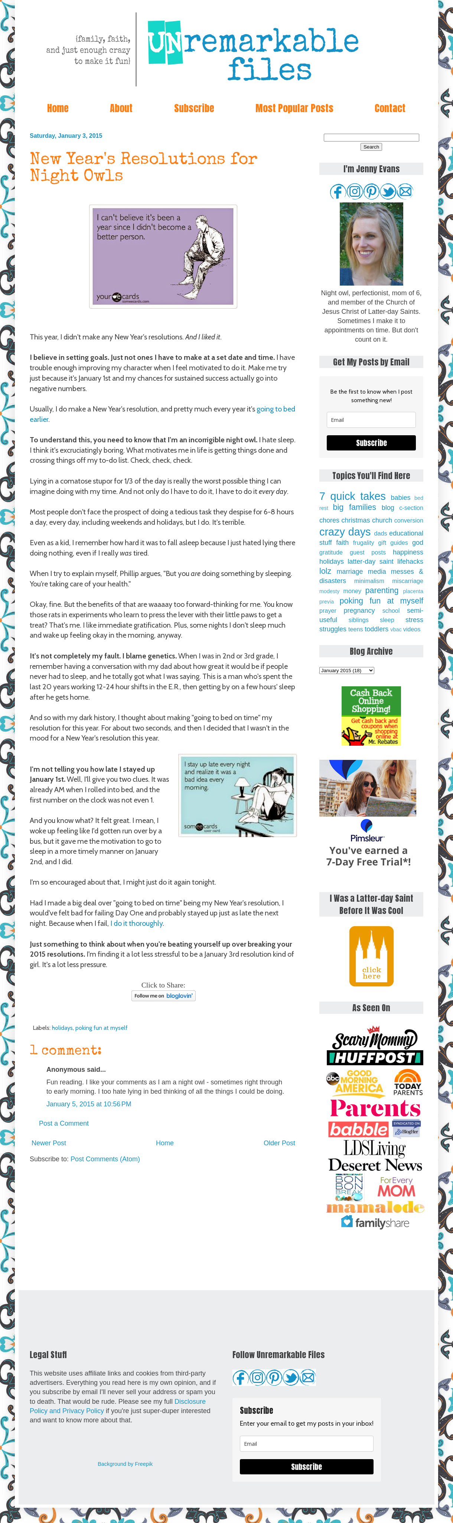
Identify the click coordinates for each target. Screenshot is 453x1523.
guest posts (368, 552)
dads (380, 533)
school (391, 610)
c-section (411, 507)
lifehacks (410, 561)
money (352, 591)
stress (414, 620)
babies (400, 497)
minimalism (369, 580)
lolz (325, 571)
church (382, 520)
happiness (408, 552)
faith (342, 542)
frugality (363, 542)
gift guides (393, 542)
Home (58, 108)
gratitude (331, 552)
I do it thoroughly (136, 923)
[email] (371, 420)
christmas (356, 520)
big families (355, 507)
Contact (390, 108)
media (377, 571)
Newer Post (49, 1143)
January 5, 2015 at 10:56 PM (88, 1104)
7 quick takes (352, 496)
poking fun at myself (101, 1027)
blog (388, 507)
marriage (350, 571)
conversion (408, 520)
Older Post (279, 1143)
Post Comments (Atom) (105, 1159)
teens (355, 629)
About (121, 108)
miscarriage (407, 580)
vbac (395, 629)
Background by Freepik (125, 1464)
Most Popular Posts (294, 108)
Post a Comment (64, 1123)
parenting (382, 590)
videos (412, 629)
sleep (387, 619)
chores (329, 520)
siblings (359, 619)
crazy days (345, 532)
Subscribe (194, 108)
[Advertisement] (163, 1227)
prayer (327, 610)
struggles (332, 629)
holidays (62, 1027)
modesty (329, 591)
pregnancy (359, 610)
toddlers (376, 629)
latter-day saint (370, 561)
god (417, 542)
